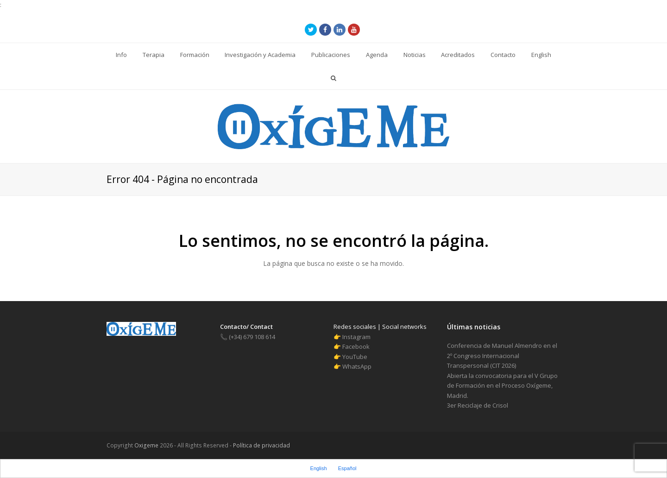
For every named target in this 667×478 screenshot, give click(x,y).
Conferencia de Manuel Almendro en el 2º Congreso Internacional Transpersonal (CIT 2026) (502, 355)
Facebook (356, 346)
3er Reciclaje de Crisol (477, 405)
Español (347, 468)
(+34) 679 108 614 (247, 337)
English (318, 468)
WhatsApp (356, 366)
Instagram (356, 337)
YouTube (354, 356)
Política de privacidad (261, 445)
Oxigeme (146, 445)
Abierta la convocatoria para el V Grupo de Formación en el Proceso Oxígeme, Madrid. (502, 385)
